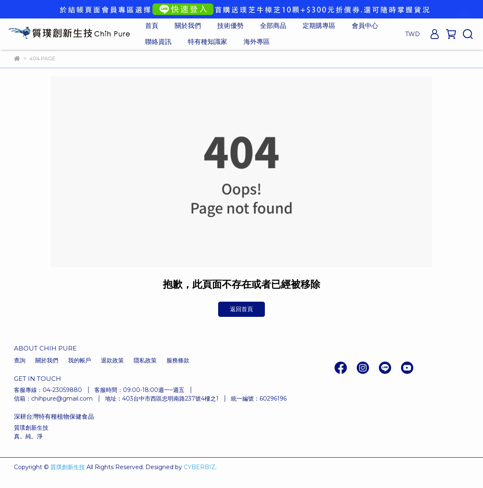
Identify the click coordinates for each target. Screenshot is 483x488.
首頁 (151, 26)
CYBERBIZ (199, 467)
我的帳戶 (79, 360)
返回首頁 (241, 309)
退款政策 (112, 360)
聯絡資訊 (158, 42)
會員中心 (365, 26)
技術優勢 (230, 26)
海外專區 (257, 42)
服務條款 (177, 360)
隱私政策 (145, 360)
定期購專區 (319, 26)
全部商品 (273, 26)
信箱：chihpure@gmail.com (53, 398)
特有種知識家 (207, 42)
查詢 (19, 360)
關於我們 (188, 26)
